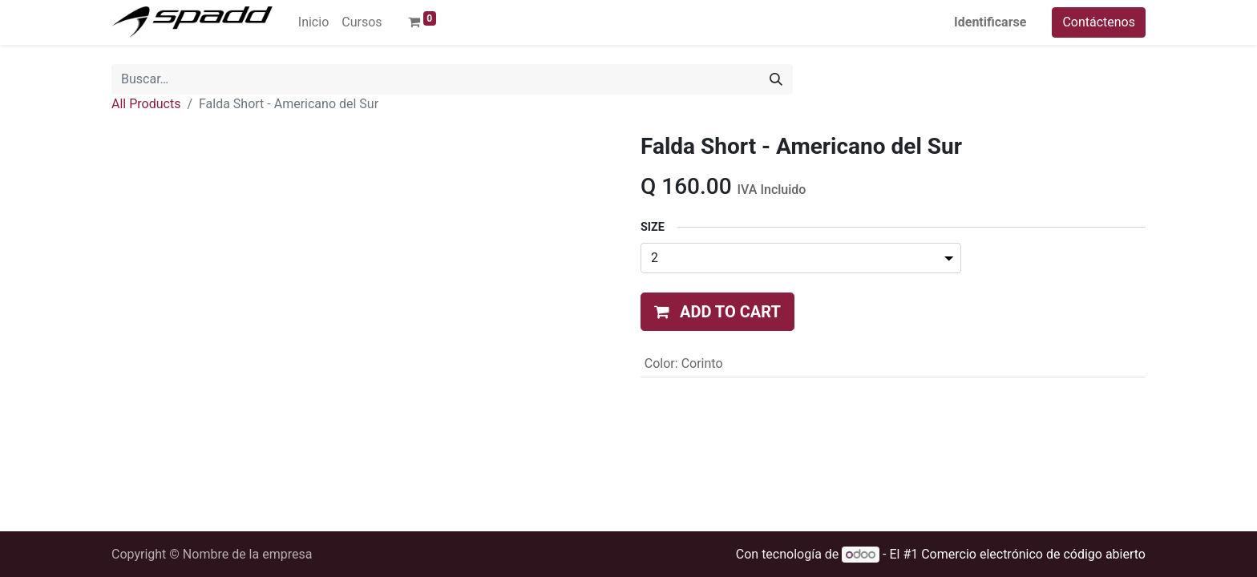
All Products (145, 103)
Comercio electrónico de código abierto (1033, 554)
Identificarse (990, 22)
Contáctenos (1098, 22)
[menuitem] (313, 22)
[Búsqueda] (776, 79)
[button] (717, 312)
